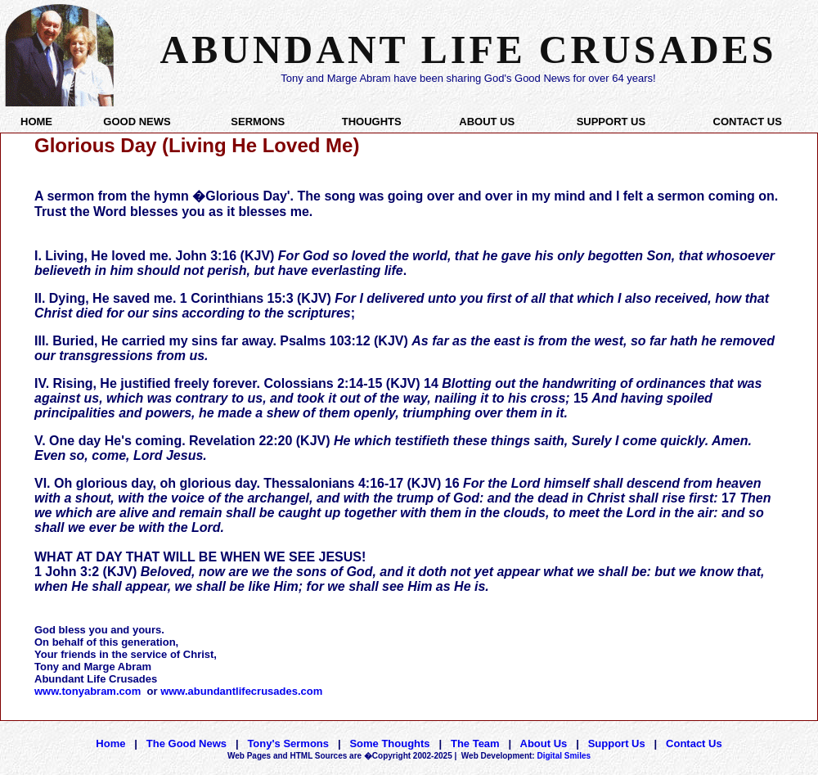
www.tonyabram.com (87, 691)
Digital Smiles (526, 755)
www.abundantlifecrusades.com (241, 691)
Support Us (616, 743)
